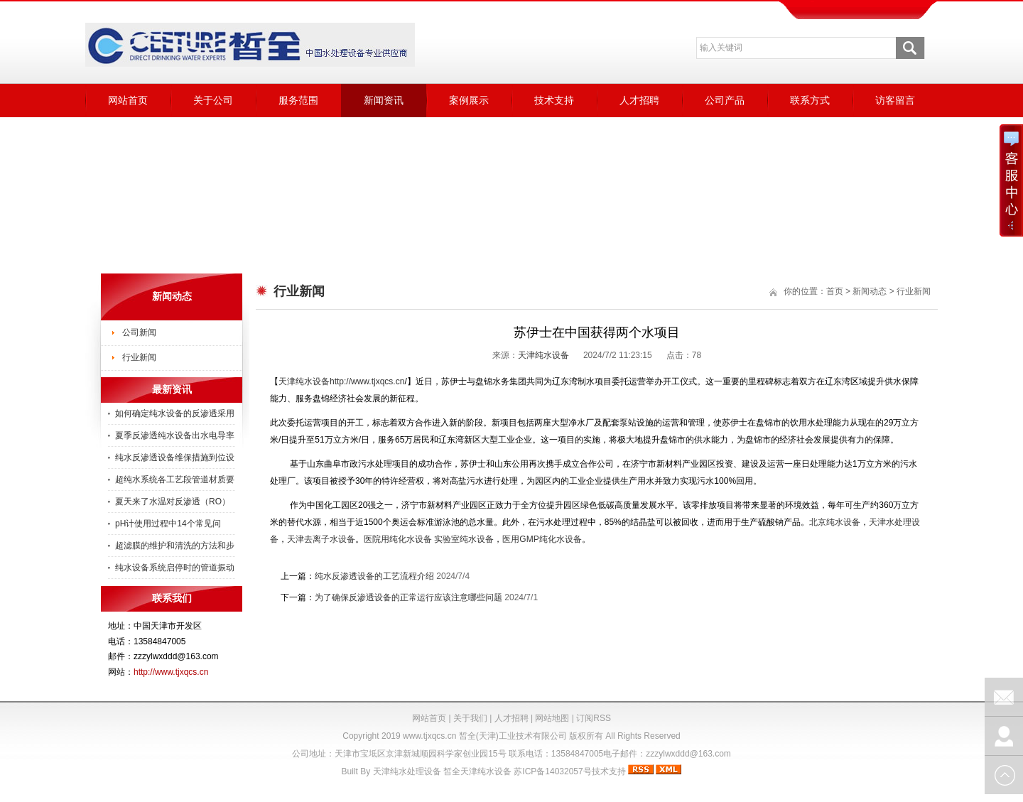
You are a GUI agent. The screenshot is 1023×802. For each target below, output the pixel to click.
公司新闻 (139, 332)
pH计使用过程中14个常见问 (168, 524)
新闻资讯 (384, 100)
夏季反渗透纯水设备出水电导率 (174, 435)
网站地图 (552, 718)
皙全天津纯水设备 (477, 771)
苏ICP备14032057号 (552, 771)
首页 (834, 291)
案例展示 (469, 100)
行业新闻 (139, 357)
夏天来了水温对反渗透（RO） (172, 501)
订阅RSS (593, 718)
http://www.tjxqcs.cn (171, 672)
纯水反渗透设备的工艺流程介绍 (374, 576)
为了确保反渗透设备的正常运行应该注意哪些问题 (408, 597)
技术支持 (554, 100)
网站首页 (128, 100)
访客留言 (895, 100)
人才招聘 (639, 100)
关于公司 (213, 100)
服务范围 (298, 100)
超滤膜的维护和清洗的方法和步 (174, 546)
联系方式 (810, 100)
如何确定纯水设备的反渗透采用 (174, 413)
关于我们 (470, 718)
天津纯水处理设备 (407, 771)
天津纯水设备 (543, 355)
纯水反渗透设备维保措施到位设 (174, 457)
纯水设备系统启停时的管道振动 (174, 568)
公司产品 (725, 100)
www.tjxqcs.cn (429, 736)
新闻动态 (869, 291)
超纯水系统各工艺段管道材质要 (174, 479)
